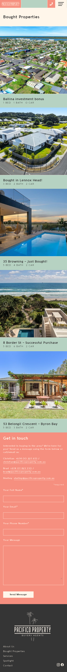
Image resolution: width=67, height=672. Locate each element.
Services (8, 656)
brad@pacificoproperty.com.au (22, 472)
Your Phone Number (16, 523)
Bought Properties (14, 651)
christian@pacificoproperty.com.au (24, 462)
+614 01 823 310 (21, 468)
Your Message (11, 540)
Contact (8, 666)
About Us (8, 647)
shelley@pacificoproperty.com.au (34, 478)
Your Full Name (13, 490)
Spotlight (8, 661)
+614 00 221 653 (26, 459)
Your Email (10, 507)
